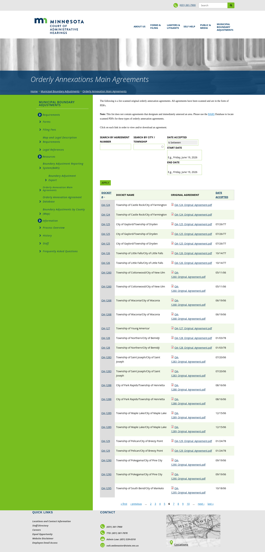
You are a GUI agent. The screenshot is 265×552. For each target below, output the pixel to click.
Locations (181, 545)
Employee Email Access (45, 542)
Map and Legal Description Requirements (60, 139)
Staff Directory (40, 525)
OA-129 (105, 441)
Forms (47, 121)
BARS (211, 114)
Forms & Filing (156, 26)
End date (173, 162)
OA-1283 (106, 357)
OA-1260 (106, 272)
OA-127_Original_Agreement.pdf (193, 328)
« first (124, 503)
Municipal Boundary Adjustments (224, 27)
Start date (174, 147)
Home (34, 91)
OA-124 (105, 205)
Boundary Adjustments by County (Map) (64, 211)
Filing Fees (49, 129)
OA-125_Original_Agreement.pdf (193, 224)
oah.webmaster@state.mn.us (119, 545)
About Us (139, 25)
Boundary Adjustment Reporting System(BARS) (63, 166)
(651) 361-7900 (188, 5)
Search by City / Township (144, 139)
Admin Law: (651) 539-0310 (118, 539)
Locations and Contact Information (51, 521)
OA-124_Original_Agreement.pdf (193, 205)
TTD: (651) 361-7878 (114, 533)
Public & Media (206, 26)
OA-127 (105, 328)
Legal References (53, 149)
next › (201, 503)
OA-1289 (106, 413)
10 (188, 503)
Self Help (188, 25)
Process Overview (54, 227)
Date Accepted (177, 137)
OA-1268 (106, 300)
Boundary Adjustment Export (62, 178)
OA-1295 (106, 488)
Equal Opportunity (42, 534)
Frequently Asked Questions (60, 251)
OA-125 (105, 224)
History (47, 235)
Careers (36, 529)
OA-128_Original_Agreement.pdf (193, 338)
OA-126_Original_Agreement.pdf (193, 253)
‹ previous (136, 503)
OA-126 (105, 253)
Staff (46, 243)
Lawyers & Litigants (173, 26)
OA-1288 (106, 385)
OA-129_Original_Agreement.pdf (193, 441)
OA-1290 (106, 460)
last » (211, 503)
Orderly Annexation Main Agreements (104, 91)
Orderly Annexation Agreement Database (62, 199)
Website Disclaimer (42, 538)
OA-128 (105, 338)
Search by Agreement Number (114, 139)
